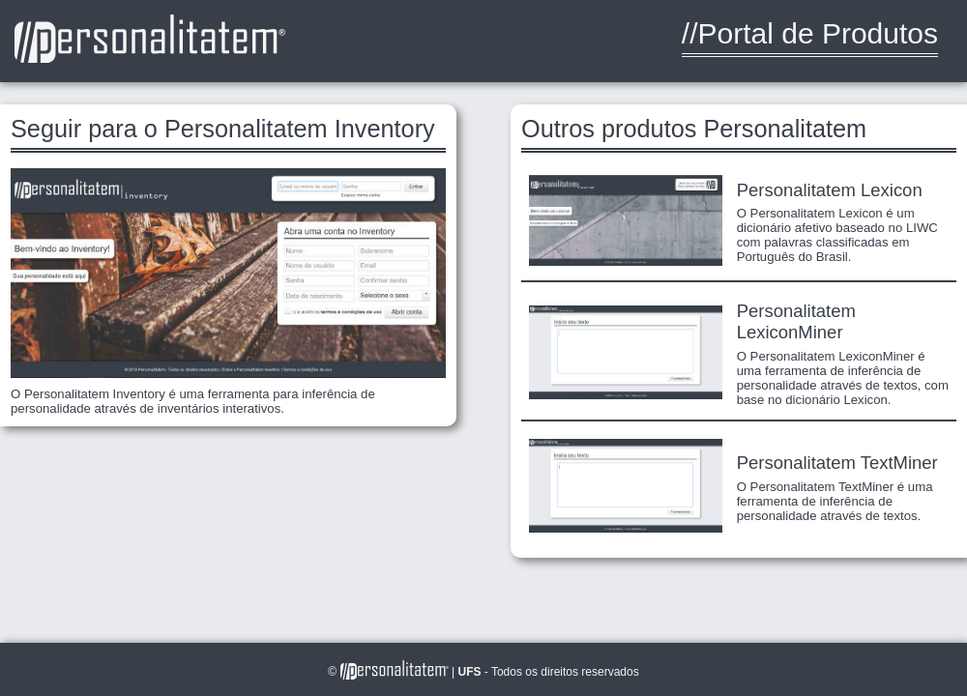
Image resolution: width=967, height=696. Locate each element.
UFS (470, 672)
